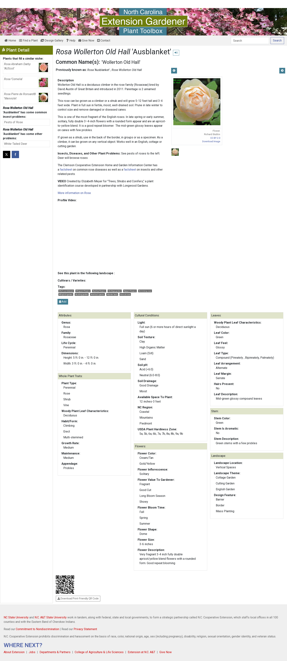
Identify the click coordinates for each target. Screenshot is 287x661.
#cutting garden (81, 294)
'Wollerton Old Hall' (121, 62)
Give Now (86, 40)
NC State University (16, 617)
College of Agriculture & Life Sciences (99, 652)
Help (70, 40)
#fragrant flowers (83, 291)
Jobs (32, 652)
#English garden (65, 294)
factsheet (66, 169)
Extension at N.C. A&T (141, 652)
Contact (103, 40)
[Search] (250, 40)
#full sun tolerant (66, 291)
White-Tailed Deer (15, 144)
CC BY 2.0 (215, 138)
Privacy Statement (85, 629)
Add (62, 301)
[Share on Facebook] (15, 154)
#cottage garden (114, 291)
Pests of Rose (13, 122)
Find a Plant (28, 40)
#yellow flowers (99, 291)
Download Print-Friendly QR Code (78, 598)
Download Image (211, 141)
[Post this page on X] (6, 154)
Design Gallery (52, 40)
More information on (74, 193)
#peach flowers (130, 291)
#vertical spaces (97, 294)
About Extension (14, 652)
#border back (112, 294)
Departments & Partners (55, 652)
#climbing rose (145, 291)
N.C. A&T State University (51, 617)
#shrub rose (125, 294)
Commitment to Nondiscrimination (37, 629)
